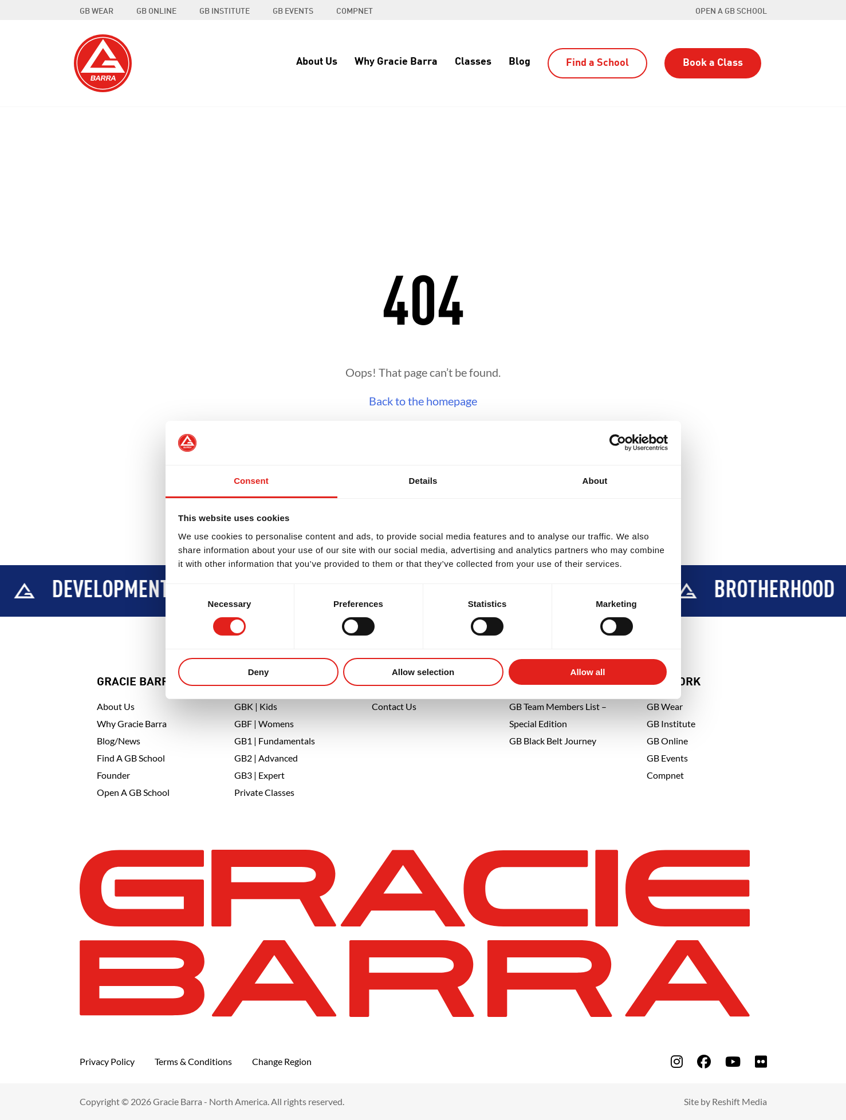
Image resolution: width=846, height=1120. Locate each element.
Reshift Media (739, 1101)
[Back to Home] (103, 62)
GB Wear (665, 706)
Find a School (597, 63)
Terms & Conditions (193, 1061)
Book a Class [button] (713, 63)
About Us (316, 62)
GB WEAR (96, 11)
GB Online (667, 740)
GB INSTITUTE (224, 11)
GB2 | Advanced (266, 757)
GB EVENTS (293, 11)
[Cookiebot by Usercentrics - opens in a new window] (618, 442)
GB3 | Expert (259, 775)
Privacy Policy (107, 1061)
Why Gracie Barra (396, 62)
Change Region (282, 1061)
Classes (473, 62)
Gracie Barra (136, 682)
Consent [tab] (251, 481)
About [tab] (595, 481)
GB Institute (671, 723)
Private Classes (264, 792)
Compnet (665, 775)
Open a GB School (731, 11)
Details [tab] (423, 481)
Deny (258, 672)
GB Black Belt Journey (552, 740)
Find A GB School (131, 757)
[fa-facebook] (704, 1061)
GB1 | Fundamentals (274, 740)
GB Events (667, 757)
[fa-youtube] (733, 1061)
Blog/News (118, 740)
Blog (519, 62)
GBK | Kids (255, 706)
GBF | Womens (264, 723)
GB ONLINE (156, 11)
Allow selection (423, 672)
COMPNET (354, 11)
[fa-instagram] (677, 1061)
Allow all (587, 672)
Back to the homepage (423, 401)
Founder (113, 775)
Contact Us (394, 706)
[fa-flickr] (761, 1061)
